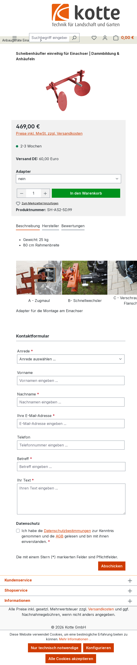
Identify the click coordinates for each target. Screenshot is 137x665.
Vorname (25, 372)
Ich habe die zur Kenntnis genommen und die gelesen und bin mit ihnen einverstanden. (68, 536)
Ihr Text (25, 480)
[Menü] (14, 37)
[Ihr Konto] (105, 37)
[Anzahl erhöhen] (45, 193)
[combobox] (49, 37)
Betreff (24, 458)
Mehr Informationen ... (75, 639)
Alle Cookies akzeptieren (70, 658)
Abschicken (111, 566)
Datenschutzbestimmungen (67, 530)
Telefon (23, 437)
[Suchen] (74, 37)
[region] (68, 90)
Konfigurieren (98, 648)
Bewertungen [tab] (73, 226)
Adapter (23, 171)
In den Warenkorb (86, 193)
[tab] (28, 226)
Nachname (28, 394)
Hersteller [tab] (50, 226)
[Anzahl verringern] (21, 193)
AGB (59, 536)
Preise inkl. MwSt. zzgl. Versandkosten (49, 133)
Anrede (25, 351)
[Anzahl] (33, 193)
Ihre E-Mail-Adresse (36, 415)
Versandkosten (101, 609)
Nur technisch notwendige (54, 648)
